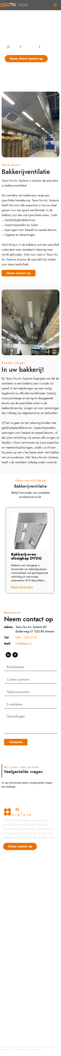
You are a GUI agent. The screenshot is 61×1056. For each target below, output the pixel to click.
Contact (8, 895)
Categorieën (30, 47)
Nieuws (8, 869)
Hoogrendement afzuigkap (20, 908)
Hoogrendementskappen (18, 936)
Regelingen (10, 949)
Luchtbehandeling (14, 988)
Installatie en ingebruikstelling (21, 1036)
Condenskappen (13, 942)
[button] (55, 5)
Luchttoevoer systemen (17, 956)
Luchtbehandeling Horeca (19, 920)
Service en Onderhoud (17, 1029)
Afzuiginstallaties (13, 962)
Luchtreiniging (12, 1002)
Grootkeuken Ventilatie (17, 914)
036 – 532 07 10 (26, 637)
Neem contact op (18, 273)
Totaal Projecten (13, 1023)
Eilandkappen (11, 1008)
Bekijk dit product (22, 587)
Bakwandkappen (13, 969)
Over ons (8, 888)
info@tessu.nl (23, 643)
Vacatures (9, 882)
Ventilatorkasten (13, 995)
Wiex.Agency (35, 1049)
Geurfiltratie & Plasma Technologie (25, 901)
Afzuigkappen (12, 975)
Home (12, 47)
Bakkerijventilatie (13, 982)
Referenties (10, 876)
